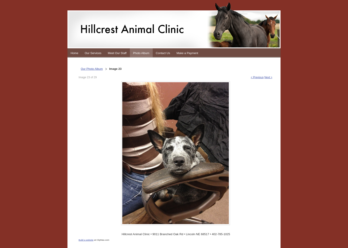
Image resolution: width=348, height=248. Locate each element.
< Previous (257, 77)
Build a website (86, 240)
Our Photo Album (92, 68)
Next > (268, 77)
